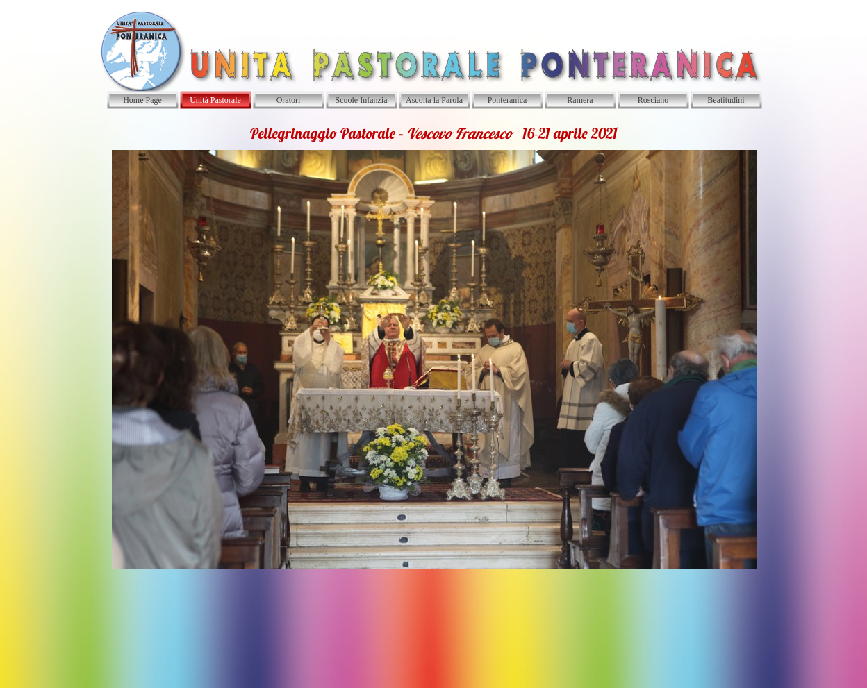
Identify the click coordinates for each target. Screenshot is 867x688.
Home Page (142, 100)
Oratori (288, 100)
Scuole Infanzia (362, 100)
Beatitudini (725, 100)
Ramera (580, 100)
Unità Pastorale (215, 100)
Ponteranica (507, 100)
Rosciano (653, 100)
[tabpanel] (433, 346)
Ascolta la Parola (434, 100)
